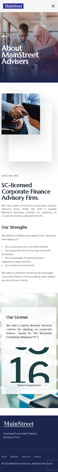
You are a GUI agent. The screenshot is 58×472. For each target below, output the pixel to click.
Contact (37, 457)
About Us (26, 457)
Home (4, 457)
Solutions (14, 457)
